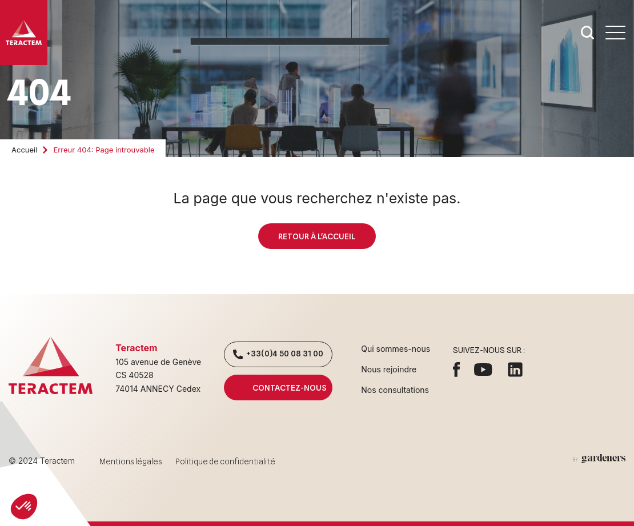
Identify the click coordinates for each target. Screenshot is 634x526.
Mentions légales (130, 461)
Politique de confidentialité (225, 461)
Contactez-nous (278, 387)
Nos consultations (395, 390)
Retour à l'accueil (316, 236)
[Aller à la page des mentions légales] (599, 458)
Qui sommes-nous (395, 349)
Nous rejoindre (388, 369)
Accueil (24, 149)
